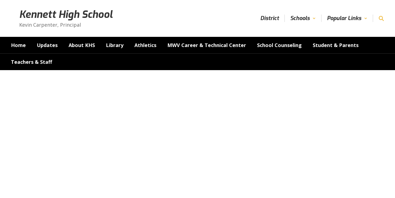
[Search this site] (381, 18)
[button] (303, 18)
